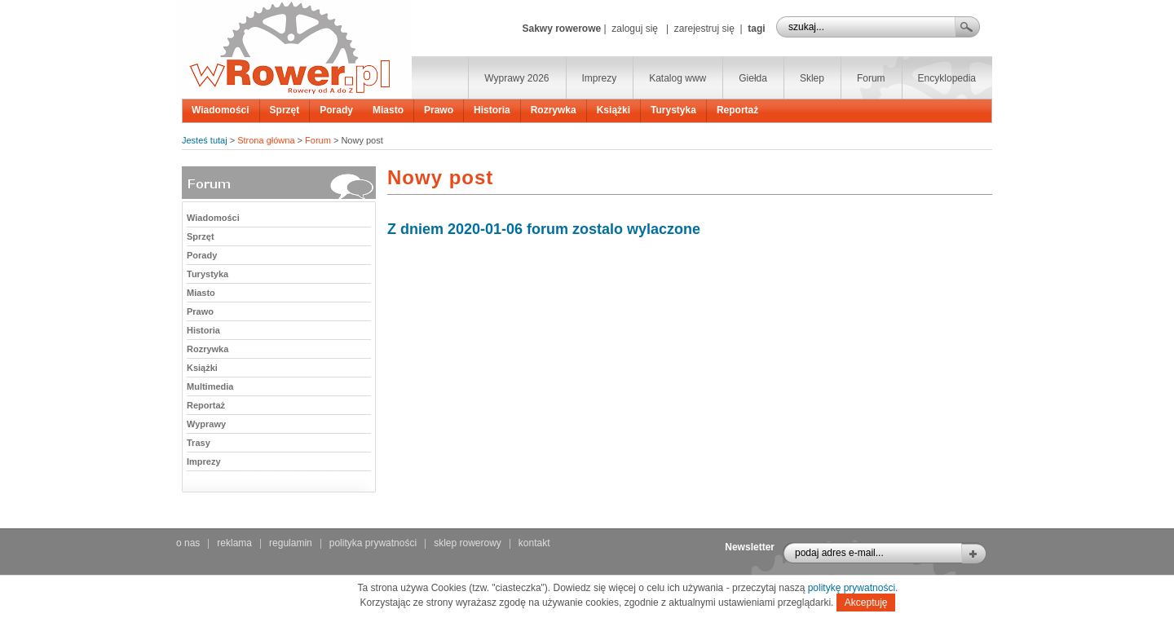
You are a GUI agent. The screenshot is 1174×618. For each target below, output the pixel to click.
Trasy (198, 443)
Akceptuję (866, 602)
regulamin (290, 543)
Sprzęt (285, 110)
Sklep (812, 78)
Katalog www (677, 78)
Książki (613, 110)
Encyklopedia (947, 78)
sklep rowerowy (467, 543)
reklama (234, 543)
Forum (871, 78)
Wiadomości (220, 110)
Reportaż (737, 110)
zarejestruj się (704, 28)
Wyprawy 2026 (516, 78)
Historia (492, 110)
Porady (336, 110)
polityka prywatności (373, 543)
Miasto (388, 110)
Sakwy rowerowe (561, 28)
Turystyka (673, 110)
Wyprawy (206, 424)
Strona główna (265, 140)
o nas (188, 543)
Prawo (438, 110)
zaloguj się (634, 28)
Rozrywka (553, 110)
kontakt (534, 543)
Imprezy (599, 78)
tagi (756, 28)
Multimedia (210, 386)
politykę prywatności (851, 588)
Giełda (753, 78)
